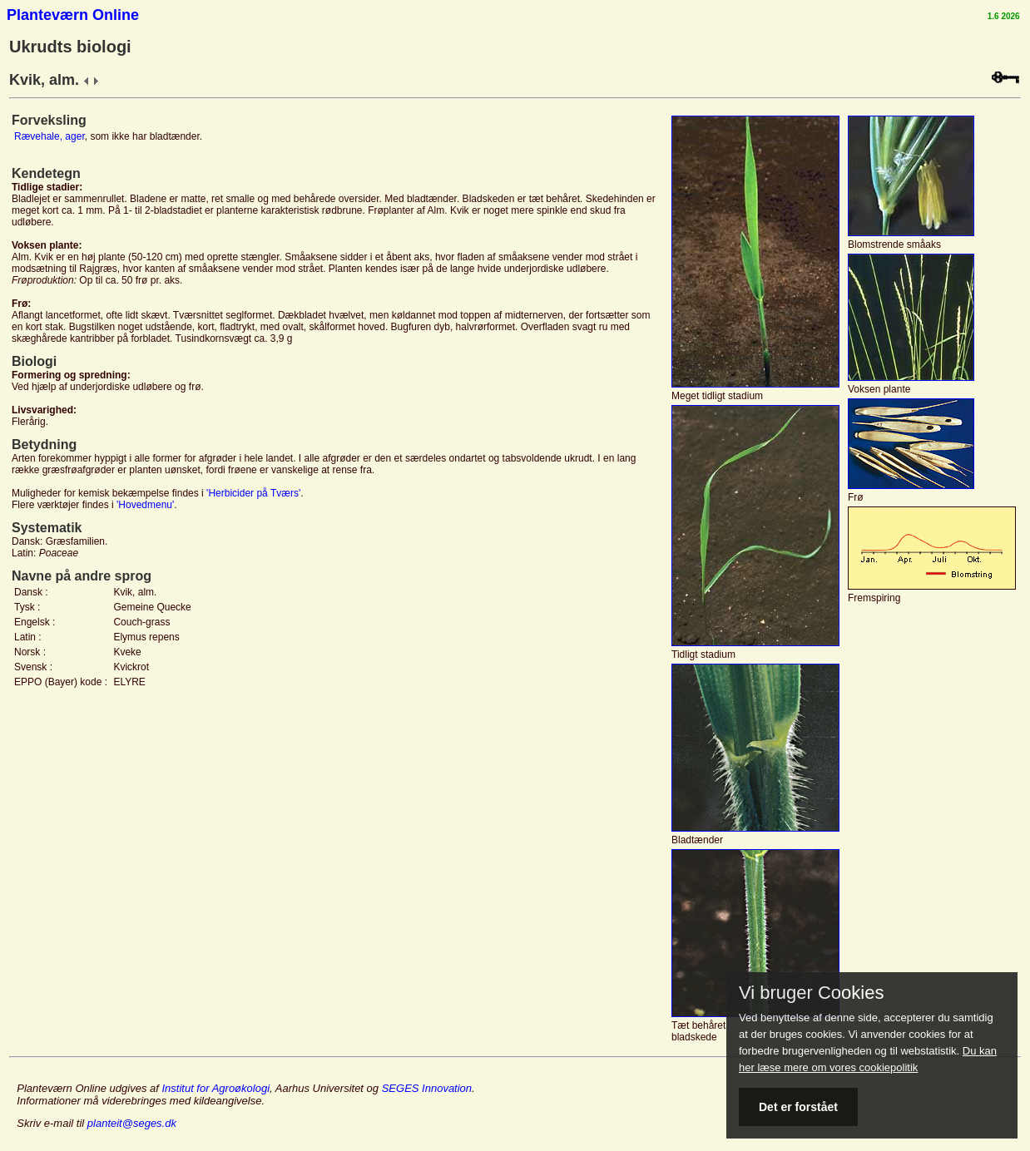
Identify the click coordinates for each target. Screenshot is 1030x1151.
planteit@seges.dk (131, 1123)
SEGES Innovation (427, 1088)
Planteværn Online (73, 15)
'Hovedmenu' (145, 505)
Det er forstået (798, 1107)
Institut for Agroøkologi (215, 1088)
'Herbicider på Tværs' (253, 493)
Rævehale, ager (49, 136)
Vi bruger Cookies (811, 993)
